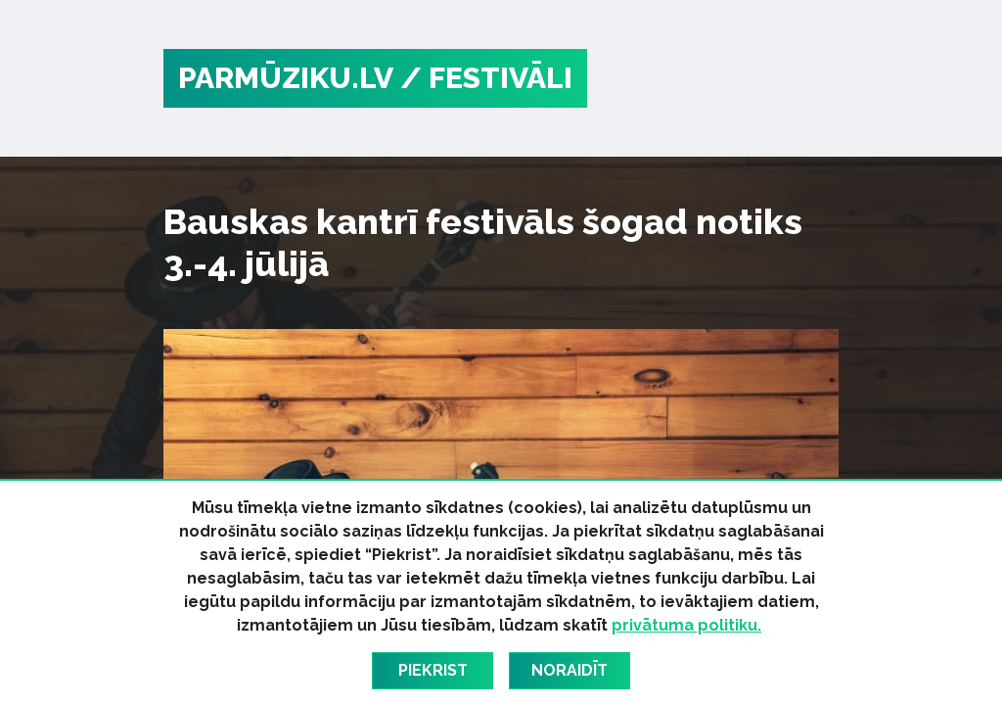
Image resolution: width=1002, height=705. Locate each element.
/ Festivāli (486, 78)
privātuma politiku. (686, 625)
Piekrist (433, 670)
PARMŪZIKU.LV (285, 78)
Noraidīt (569, 670)
